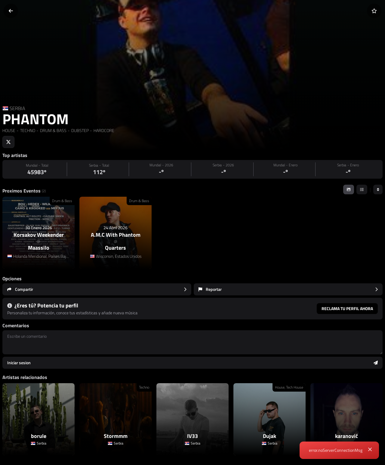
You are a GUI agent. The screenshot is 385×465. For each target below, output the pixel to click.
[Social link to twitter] (8, 142)
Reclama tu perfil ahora (347, 308)
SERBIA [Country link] (17, 108)
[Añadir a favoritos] (374, 11)
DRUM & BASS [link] (52, 130)
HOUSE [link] (8, 130)
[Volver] (11, 11)
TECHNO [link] (27, 130)
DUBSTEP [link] (79, 130)
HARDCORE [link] (103, 130)
